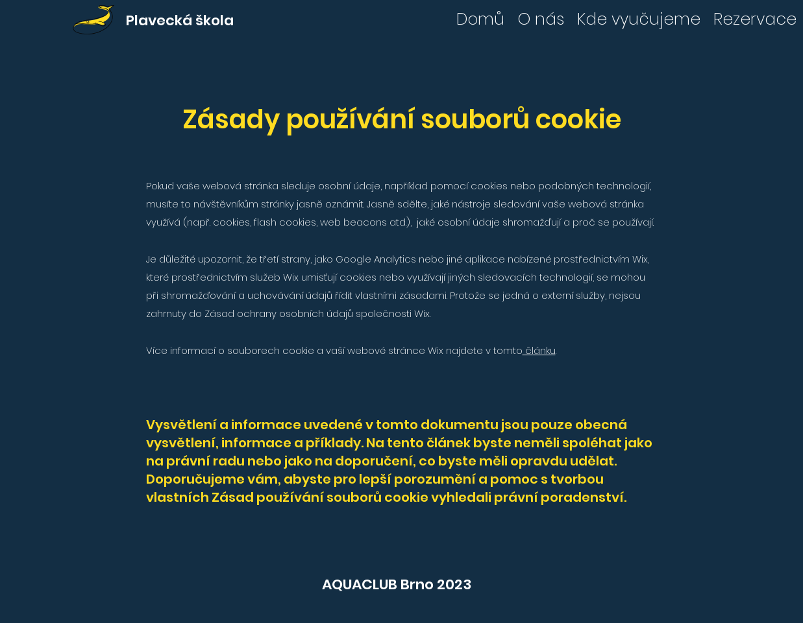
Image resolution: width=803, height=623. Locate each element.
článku (539, 350)
